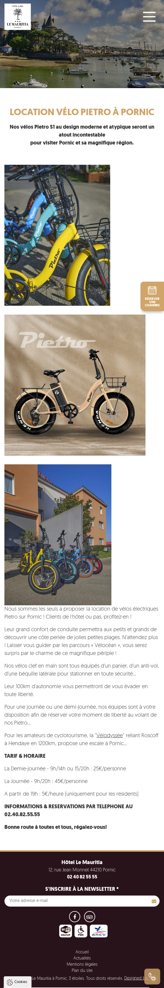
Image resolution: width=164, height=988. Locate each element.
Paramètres (112, 983)
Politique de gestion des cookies (37, 969)
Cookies (20, 927)
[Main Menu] (149, 16)
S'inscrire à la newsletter (82, 889)
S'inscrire (154, 901)
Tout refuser (78, 983)
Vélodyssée (109, 736)
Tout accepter (42, 983)
